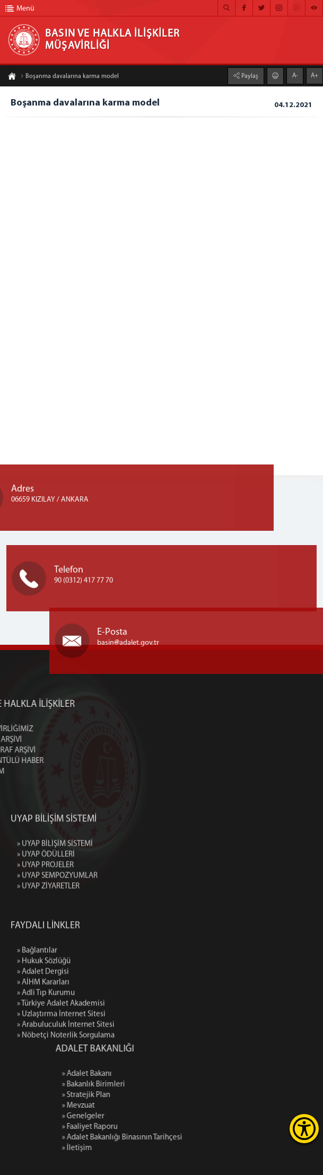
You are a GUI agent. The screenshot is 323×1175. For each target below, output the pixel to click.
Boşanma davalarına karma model (69, 78)
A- (295, 74)
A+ (314, 74)
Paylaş (249, 75)
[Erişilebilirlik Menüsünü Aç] (304, 1128)
